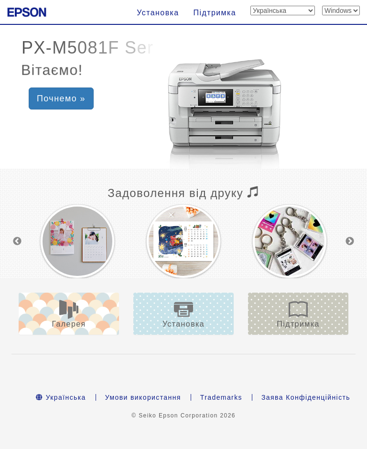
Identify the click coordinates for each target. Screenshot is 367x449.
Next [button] (350, 241)
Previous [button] (17, 241)
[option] (77, 241)
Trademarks (221, 397)
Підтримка (215, 13)
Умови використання (143, 397)
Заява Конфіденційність (305, 397)
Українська (61, 397)
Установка (158, 13)
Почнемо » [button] (61, 98)
